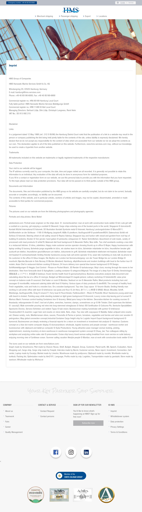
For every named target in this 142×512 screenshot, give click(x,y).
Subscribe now (88, 423)
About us (9, 411)
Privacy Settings (117, 427)
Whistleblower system (120, 416)
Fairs (7, 421)
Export (88, 16)
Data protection (117, 421)
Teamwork (9, 416)
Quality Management (14, 432)
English (123, 3)
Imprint (114, 411)
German (131, 3)
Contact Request (47, 411)
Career (8, 427)
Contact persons (47, 416)
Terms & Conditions (119, 432)
